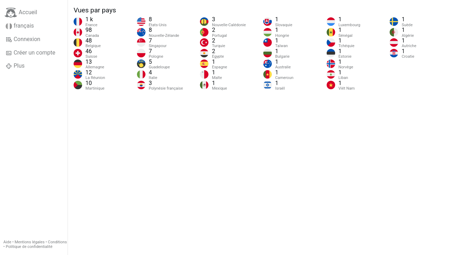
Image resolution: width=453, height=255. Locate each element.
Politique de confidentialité (29, 246)
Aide (7, 242)
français (20, 25)
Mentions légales (30, 242)
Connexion (23, 39)
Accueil (21, 12)
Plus (15, 65)
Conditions (57, 242)
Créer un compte (30, 52)
